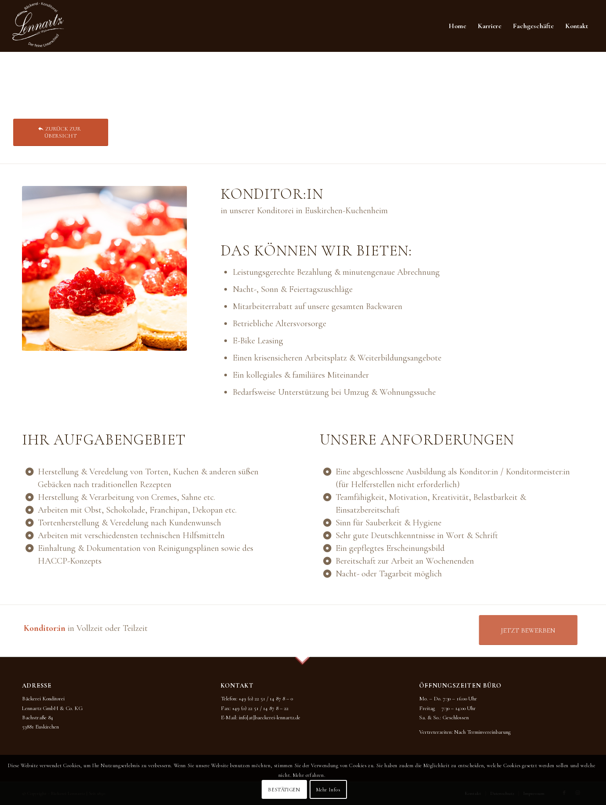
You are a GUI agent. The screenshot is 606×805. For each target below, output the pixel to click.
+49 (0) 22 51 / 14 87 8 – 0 (266, 698)
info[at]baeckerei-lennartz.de (269, 717)
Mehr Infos (328, 790)
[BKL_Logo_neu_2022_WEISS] (38, 26)
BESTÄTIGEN (284, 790)
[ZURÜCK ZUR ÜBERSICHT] (60, 132)
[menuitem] (457, 26)
